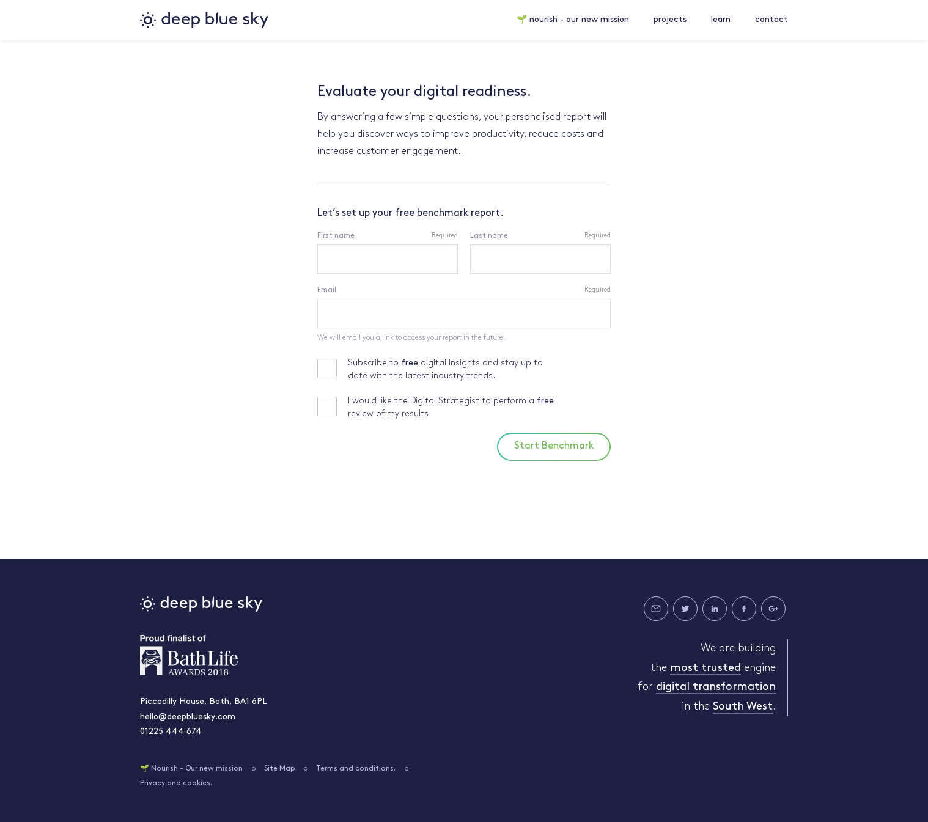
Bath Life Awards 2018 (189, 655)
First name (336, 236)
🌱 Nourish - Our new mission (191, 768)
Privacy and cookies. (176, 783)
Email (326, 290)
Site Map (279, 768)
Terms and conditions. (356, 768)
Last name (489, 236)
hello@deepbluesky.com (187, 717)
